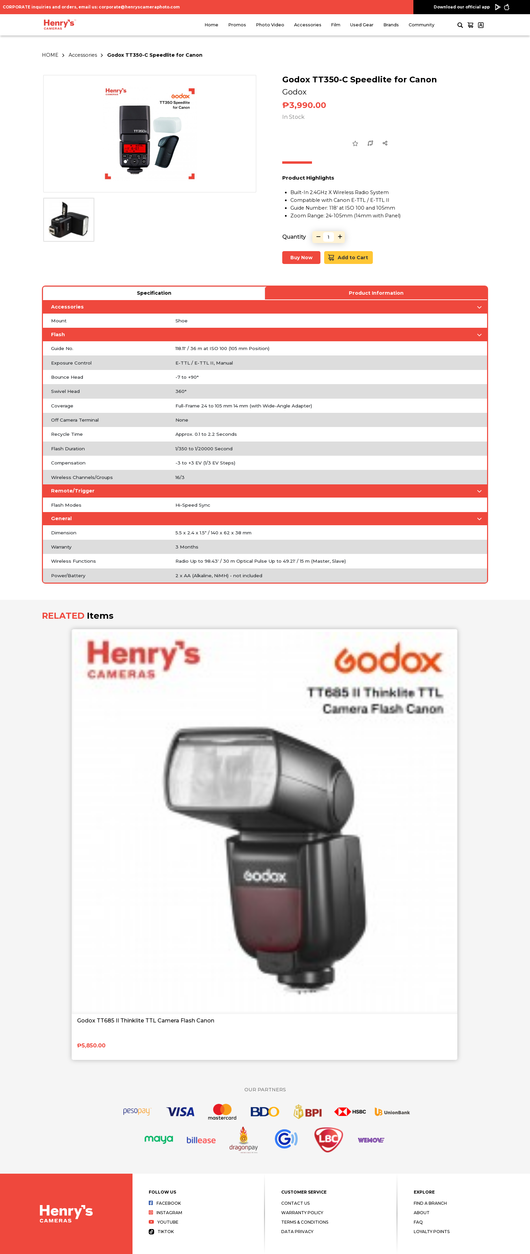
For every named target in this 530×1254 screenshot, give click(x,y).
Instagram (165, 1212)
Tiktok (161, 1231)
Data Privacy (297, 1231)
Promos (237, 24)
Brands (391, 24)
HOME (50, 55)
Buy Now (301, 257)
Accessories (307, 24)
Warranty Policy (302, 1212)
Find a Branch (430, 1203)
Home (211, 24)
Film (335, 24)
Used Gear (362, 24)
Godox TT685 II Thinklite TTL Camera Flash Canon (145, 1020)
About (422, 1212)
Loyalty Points (432, 1231)
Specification (154, 293)
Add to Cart (348, 258)
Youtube (163, 1222)
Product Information (376, 293)
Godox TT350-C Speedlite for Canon (154, 55)
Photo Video (270, 24)
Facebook (165, 1203)
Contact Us (295, 1203)
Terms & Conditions (304, 1222)
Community (421, 24)
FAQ (418, 1222)
